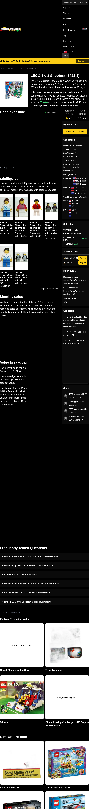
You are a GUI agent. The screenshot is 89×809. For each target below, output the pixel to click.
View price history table (11, 168)
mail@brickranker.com (9, 745)
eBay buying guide (52, 744)
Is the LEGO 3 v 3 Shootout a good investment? (27, 486)
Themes (66, 13)
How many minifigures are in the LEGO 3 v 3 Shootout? (31, 468)
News (24, 740)
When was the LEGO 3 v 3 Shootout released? (27, 477)
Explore (66, 8)
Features (26, 755)
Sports (19, 69)
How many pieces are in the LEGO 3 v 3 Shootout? (29, 450)
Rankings (67, 19)
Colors (66, 24)
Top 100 (66, 36)
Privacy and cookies (30, 759)
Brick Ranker (7, 736)
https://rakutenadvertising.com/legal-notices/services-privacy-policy (56, 782)
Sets (69, 744)
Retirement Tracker (53, 740)
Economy (67, 41)
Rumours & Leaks (29, 751)
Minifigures (71, 748)
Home (2, 69)
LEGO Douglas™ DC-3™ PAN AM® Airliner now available (25, 61)
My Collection (68, 47)
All (68, 740)
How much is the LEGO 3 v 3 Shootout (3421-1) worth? (31, 441)
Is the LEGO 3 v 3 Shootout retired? (21, 459)
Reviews (25, 748)
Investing (26, 744)
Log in (65, 56)
